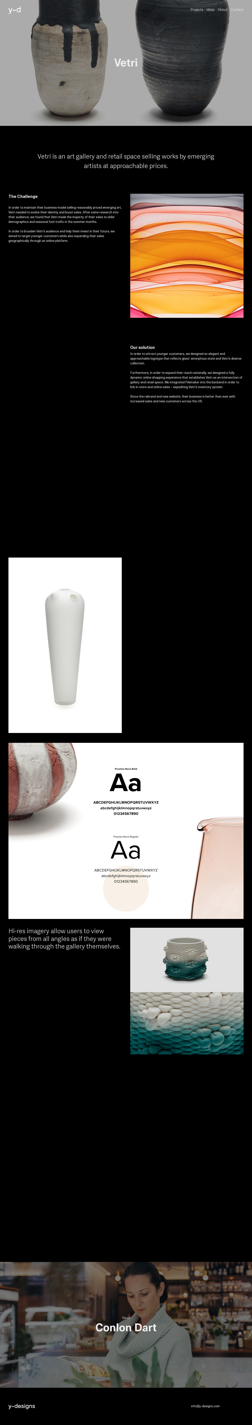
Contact (237, 10)
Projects (197, 10)
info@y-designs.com (205, 1406)
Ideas (210, 10)
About (223, 10)
